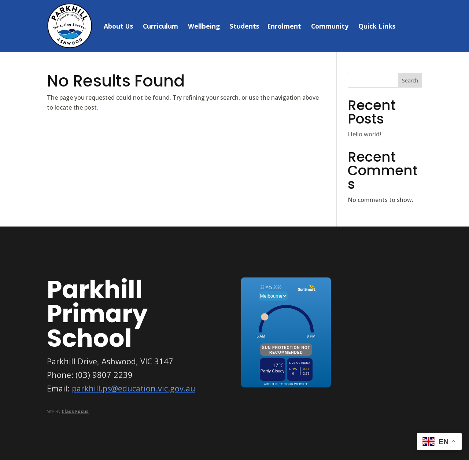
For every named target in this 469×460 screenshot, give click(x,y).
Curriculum (160, 26)
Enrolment (284, 26)
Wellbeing (204, 26)
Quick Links (376, 26)
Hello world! (364, 134)
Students (244, 26)
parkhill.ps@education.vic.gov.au (133, 388)
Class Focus (75, 411)
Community (329, 26)
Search (410, 80)
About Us (118, 26)
